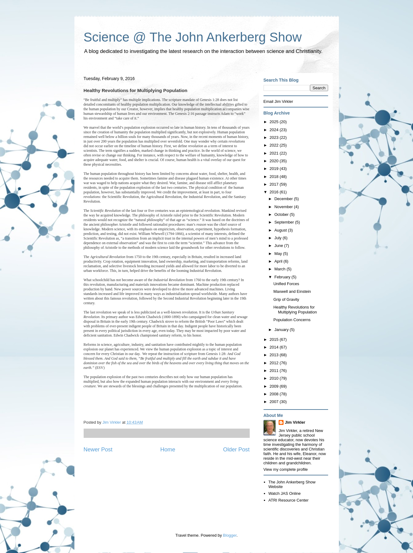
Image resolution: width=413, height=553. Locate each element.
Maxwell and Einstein (292, 291)
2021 (275, 153)
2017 (275, 184)
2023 (275, 137)
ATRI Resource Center (288, 500)
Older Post (236, 449)
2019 (275, 168)
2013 (275, 355)
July (278, 238)
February (283, 277)
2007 (275, 401)
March (280, 269)
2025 (275, 121)
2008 (275, 394)
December (284, 198)
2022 (275, 145)
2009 (275, 386)
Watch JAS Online (284, 493)
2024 (275, 129)
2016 (275, 192)
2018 (275, 176)
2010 (275, 378)
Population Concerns (292, 319)
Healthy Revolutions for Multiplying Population (295, 309)
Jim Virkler (295, 422)
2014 (275, 347)
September (284, 222)
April (279, 261)
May (278, 253)
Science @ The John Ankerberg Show (193, 37)
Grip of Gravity (286, 299)
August (281, 230)
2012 (275, 363)
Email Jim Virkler (278, 101)
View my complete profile (286, 469)
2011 (275, 370)
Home (167, 449)
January (282, 329)
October (282, 214)
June (279, 245)
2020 (275, 161)
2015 (275, 339)
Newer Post (98, 449)
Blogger (229, 535)
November (284, 206)
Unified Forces (286, 283)
